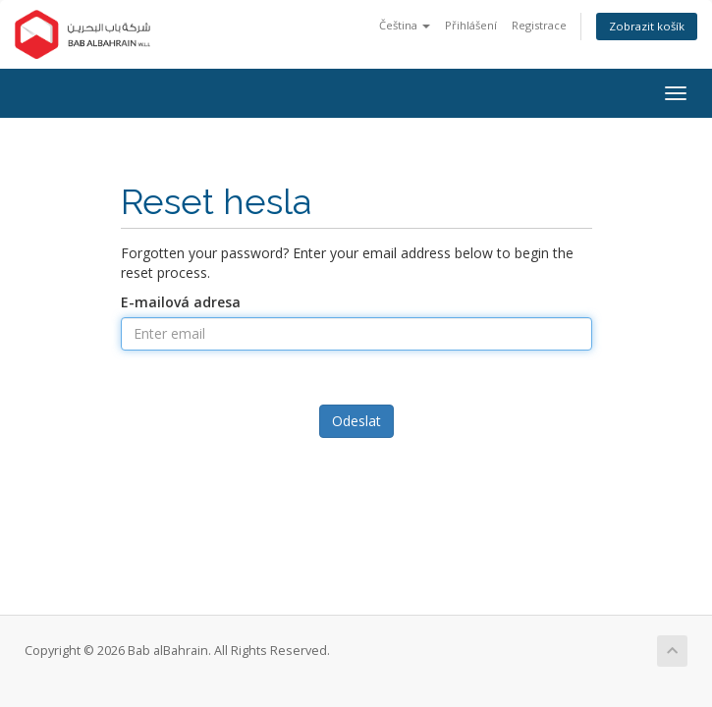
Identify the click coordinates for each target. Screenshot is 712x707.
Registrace (539, 25)
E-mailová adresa (181, 302)
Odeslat (356, 420)
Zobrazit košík (647, 26)
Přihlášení (471, 25)
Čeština (404, 25)
